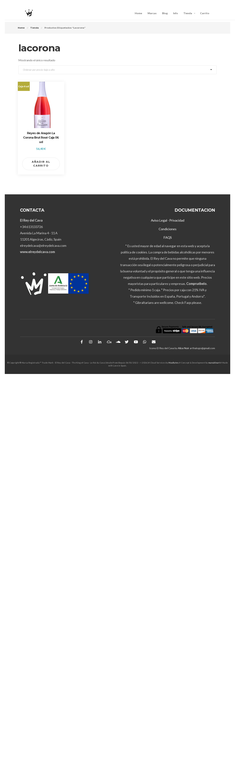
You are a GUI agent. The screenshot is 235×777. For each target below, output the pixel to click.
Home (21, 28)
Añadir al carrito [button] (41, 163)
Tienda (34, 28)
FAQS (167, 237)
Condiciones (167, 229)
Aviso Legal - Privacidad (167, 220)
